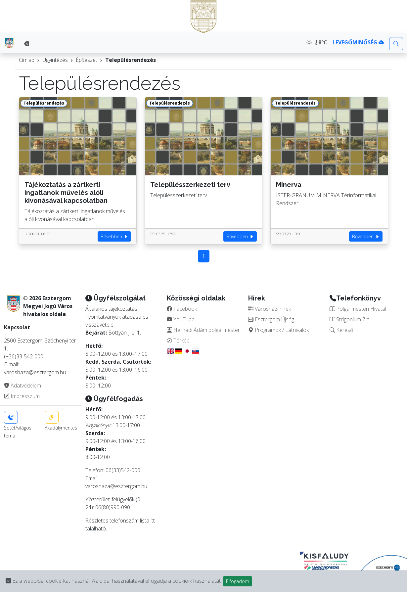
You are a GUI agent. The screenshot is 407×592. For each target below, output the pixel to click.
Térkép (178, 340)
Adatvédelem (22, 385)
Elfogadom (237, 581)
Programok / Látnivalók (278, 330)
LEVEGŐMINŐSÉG (358, 42)
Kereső (341, 330)
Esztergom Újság (271, 319)
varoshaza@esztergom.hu (116, 486)
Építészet (86, 60)
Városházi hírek (269, 308)
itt (153, 520)
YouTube (181, 319)
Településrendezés (130, 60)
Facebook (182, 308)
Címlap (26, 60)
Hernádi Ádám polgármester (203, 330)
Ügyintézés (55, 60)
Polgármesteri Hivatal (358, 308)
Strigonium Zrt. (350, 319)
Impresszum (22, 396)
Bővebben (114, 236)
